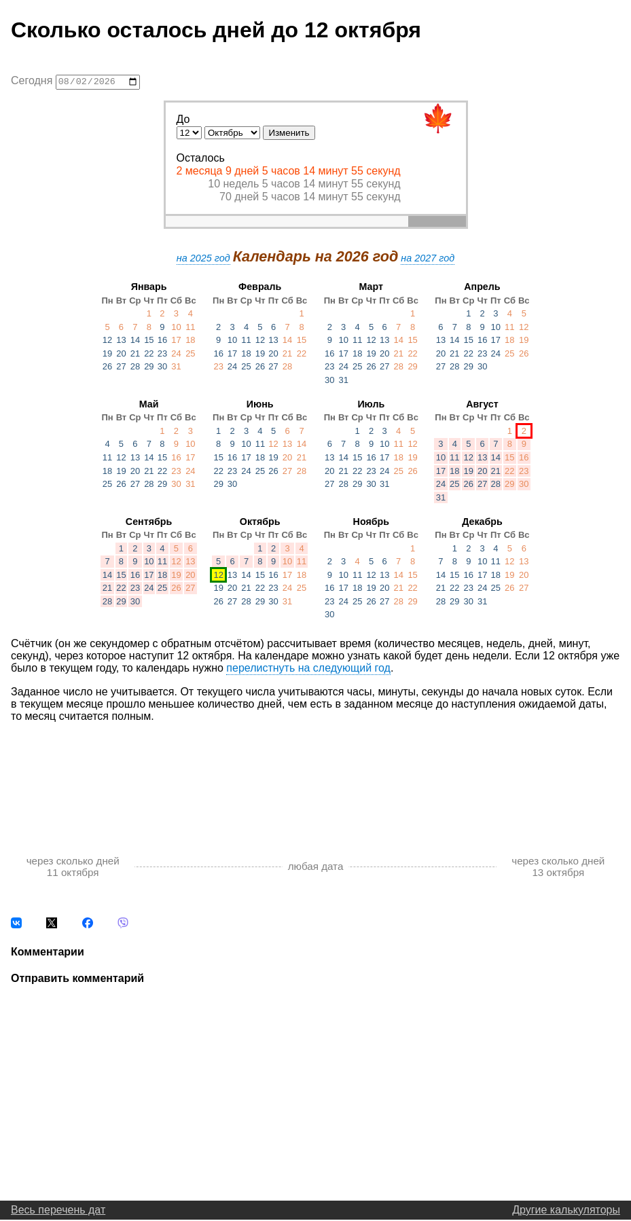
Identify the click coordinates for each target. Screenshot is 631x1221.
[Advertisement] (315, 776)
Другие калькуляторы (566, 1211)
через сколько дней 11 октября (73, 867)
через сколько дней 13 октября (558, 867)
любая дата (316, 868)
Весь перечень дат (58, 1211)
